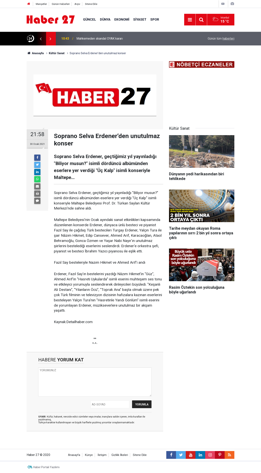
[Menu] (189, 19)
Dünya (105, 19)
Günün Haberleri (61, 4)
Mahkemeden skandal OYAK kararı (99, 38)
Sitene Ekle (91, 4)
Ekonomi (121, 19)
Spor (154, 19)
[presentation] (41, 38)
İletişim (102, 455)
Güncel (89, 19)
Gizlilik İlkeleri (119, 455)
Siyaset (139, 19)
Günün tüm (221, 38)
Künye (89, 455)
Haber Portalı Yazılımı (46, 467)
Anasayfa (74, 455)
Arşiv (77, 4)
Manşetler (41, 4)
